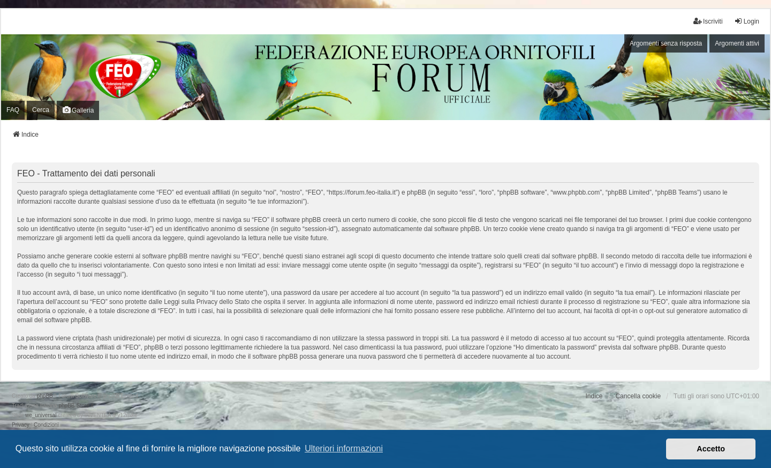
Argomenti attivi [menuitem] (737, 43)
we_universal (40, 415)
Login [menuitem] (746, 21)
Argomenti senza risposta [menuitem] (666, 43)
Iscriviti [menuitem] (708, 21)
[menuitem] (20, 425)
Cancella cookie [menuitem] (638, 396)
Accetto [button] (711, 448)
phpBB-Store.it (75, 405)
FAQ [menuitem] (12, 110)
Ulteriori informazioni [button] (344, 448)
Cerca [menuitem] (40, 110)
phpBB (45, 396)
